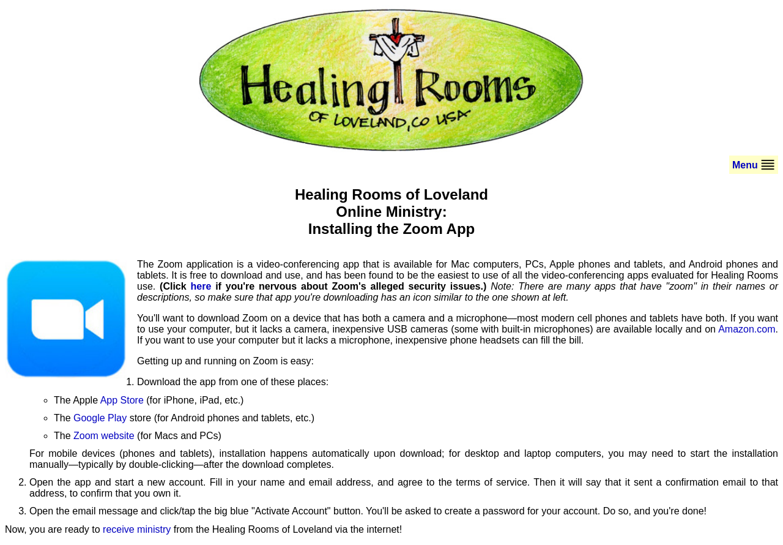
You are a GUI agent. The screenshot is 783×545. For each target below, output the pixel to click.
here (201, 286)
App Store (122, 400)
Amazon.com (746, 329)
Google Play (100, 418)
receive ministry (137, 529)
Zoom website (104, 435)
